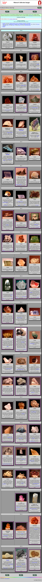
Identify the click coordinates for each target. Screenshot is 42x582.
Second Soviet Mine (9, 368)
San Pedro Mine (32, 343)
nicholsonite (20, 23)
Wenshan (25, 108)
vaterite (4, 26)
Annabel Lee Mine (34, 562)
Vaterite (7, 560)
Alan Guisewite (7, 578)
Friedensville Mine (10, 132)
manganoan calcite (27, 24)
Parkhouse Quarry (23, 85)
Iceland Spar (21, 24)
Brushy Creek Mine (19, 184)
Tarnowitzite (21, 130)
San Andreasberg (33, 411)
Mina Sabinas (23, 459)
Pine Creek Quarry (19, 317)
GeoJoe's (38, 68)
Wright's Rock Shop (7, 109)
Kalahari (33, 438)
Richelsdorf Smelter (35, 107)
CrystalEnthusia (5, 205)
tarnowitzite (24, 23)
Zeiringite (8, 154)
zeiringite (29, 23)
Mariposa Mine (32, 460)
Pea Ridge (7, 224)
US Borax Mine (5, 535)
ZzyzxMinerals (24, 135)
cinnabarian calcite (16, 24)
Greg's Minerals (38, 226)
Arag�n (38, 64)
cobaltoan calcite (11, 24)
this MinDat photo (18, 566)
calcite (4, 24)
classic (38, 24)
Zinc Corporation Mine (33, 508)
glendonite (4, 25)
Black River (4, 483)
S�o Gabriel (36, 224)
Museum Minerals (37, 485)
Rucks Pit (23, 413)
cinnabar (22, 533)
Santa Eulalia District (36, 483)
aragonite (4, 23)
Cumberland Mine (5, 202)
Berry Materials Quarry (20, 369)
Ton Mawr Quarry (10, 437)
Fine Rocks (37, 89)
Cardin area (32, 392)
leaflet (7, 346)
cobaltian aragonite (12, 23)
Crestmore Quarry (20, 201)
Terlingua (31, 292)
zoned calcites (31, 15)
